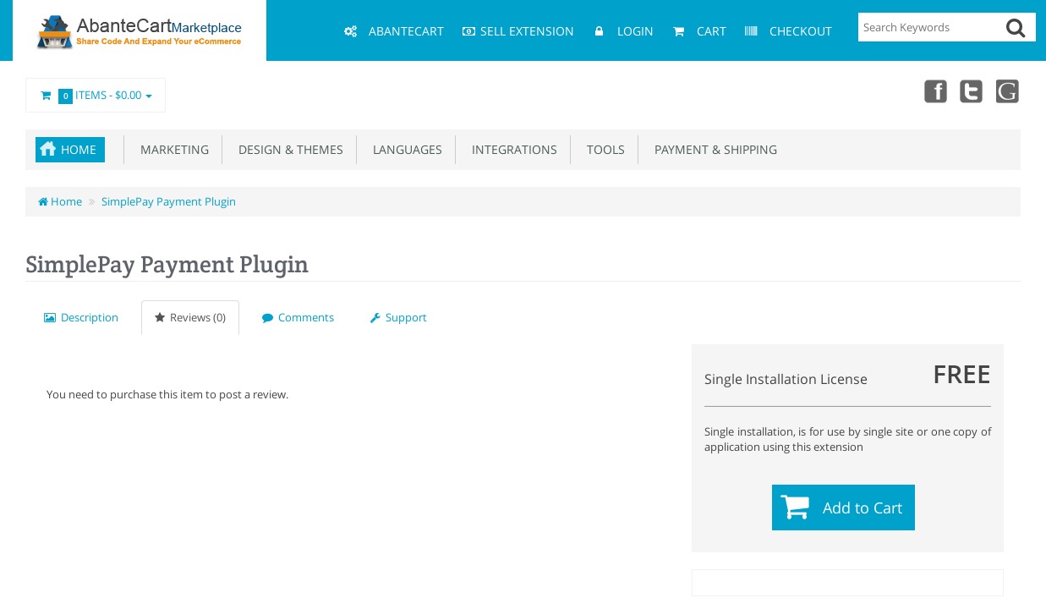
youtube (1008, 90)
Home (78, 149)
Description (81, 317)
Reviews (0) (190, 317)
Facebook (934, 90)
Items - (95, 95)
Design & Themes (287, 149)
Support (398, 317)
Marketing (171, 149)
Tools (602, 149)
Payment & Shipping (712, 149)
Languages (404, 149)
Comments (298, 317)
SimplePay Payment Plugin (168, 201)
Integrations (511, 149)
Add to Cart (862, 507)
